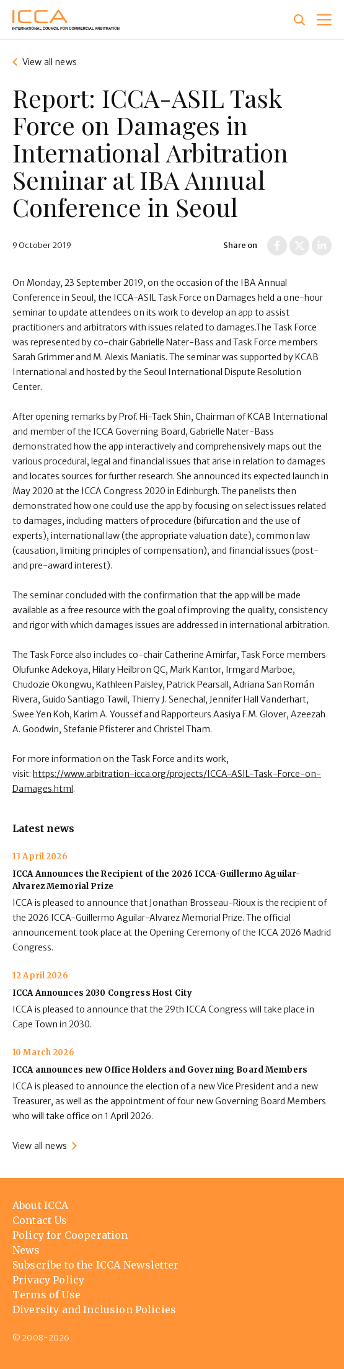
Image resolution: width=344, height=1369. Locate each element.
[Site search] (299, 20)
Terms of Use (46, 1294)
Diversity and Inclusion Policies (94, 1309)
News (26, 1250)
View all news (49, 62)
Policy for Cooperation (70, 1235)
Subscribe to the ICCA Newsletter (95, 1265)
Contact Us (40, 1220)
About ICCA (40, 1205)
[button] (324, 20)
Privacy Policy (48, 1280)
